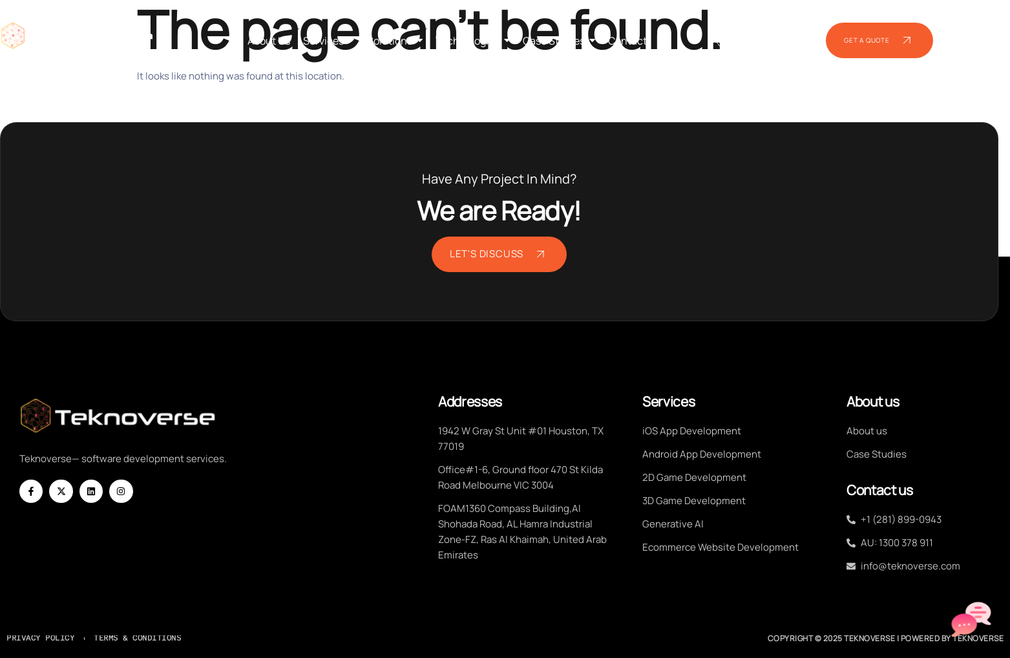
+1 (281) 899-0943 (758, 43)
